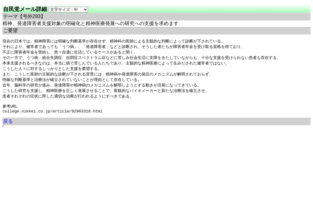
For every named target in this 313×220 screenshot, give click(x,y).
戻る (8, 126)
